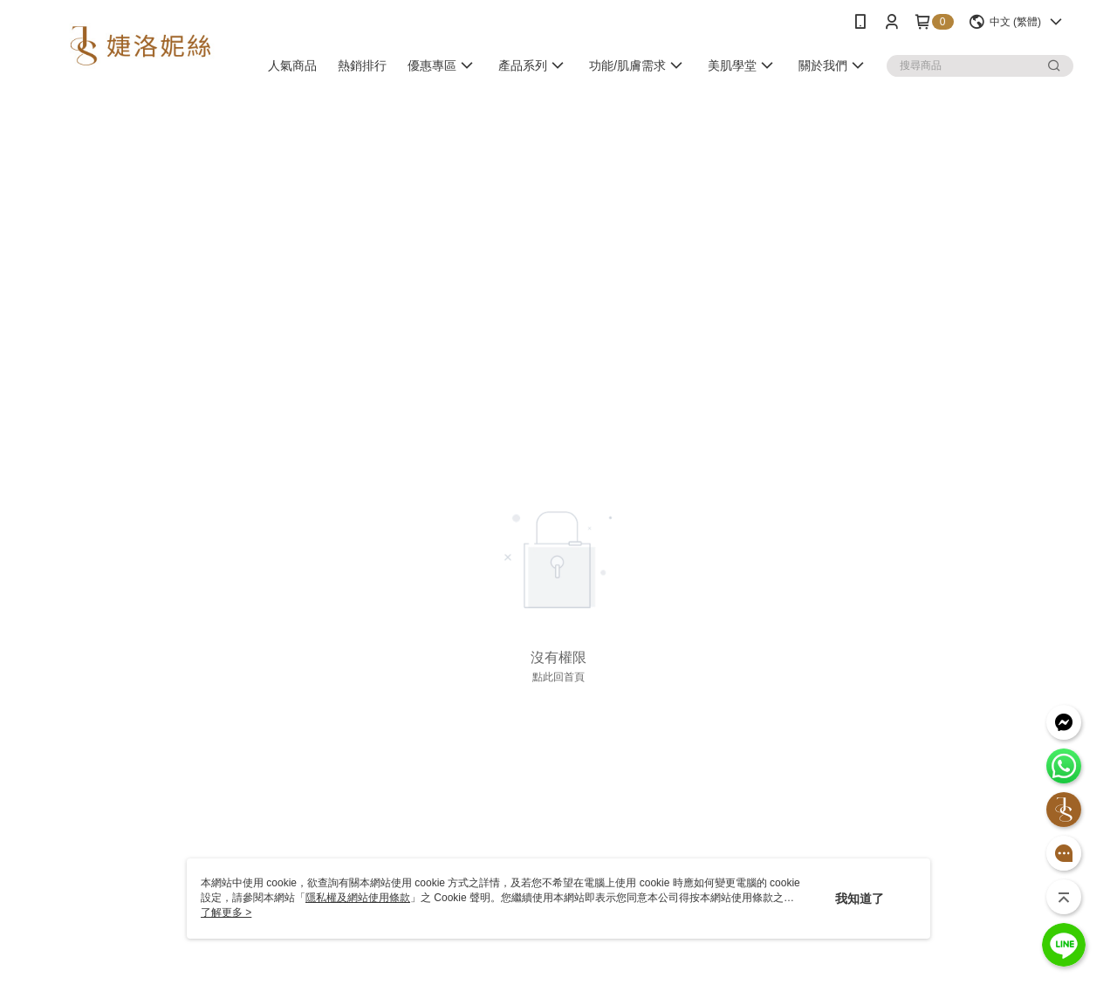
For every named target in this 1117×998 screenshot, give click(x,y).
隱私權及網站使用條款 (357, 898)
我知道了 (859, 899)
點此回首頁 (558, 677)
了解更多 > (226, 912)
